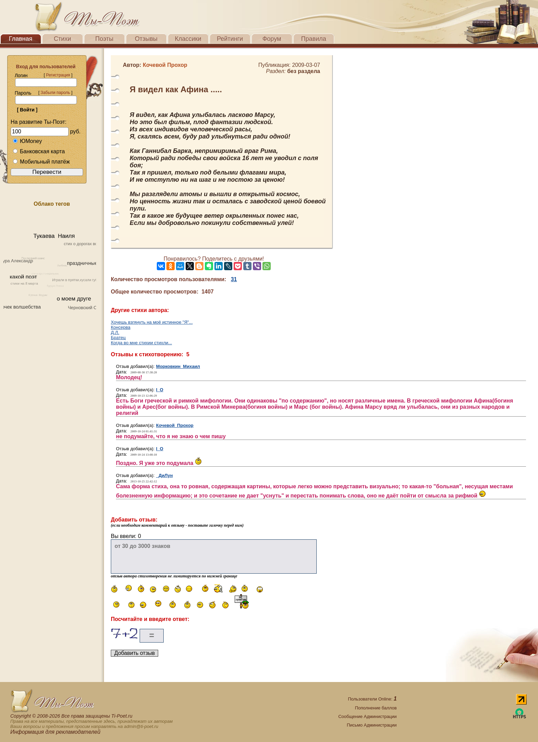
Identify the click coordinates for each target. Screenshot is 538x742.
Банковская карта (39, 151)
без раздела (303, 71)
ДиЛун (164, 475)
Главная (21, 38)
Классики (188, 38)
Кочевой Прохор (175, 425)
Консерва (120, 327)
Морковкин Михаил (178, 366)
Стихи (62, 38)
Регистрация (58, 75)
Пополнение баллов (376, 707)
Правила (313, 38)
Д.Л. (115, 332)
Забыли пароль (55, 92)
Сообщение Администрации (367, 716)
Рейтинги (230, 38)
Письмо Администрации (372, 725)
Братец (118, 337)
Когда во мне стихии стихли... (141, 342)
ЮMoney (27, 141)
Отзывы (146, 38)
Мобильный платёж (41, 162)
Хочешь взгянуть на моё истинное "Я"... (152, 322)
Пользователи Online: (372, 699)
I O (159, 389)
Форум (271, 38)
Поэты (104, 38)
